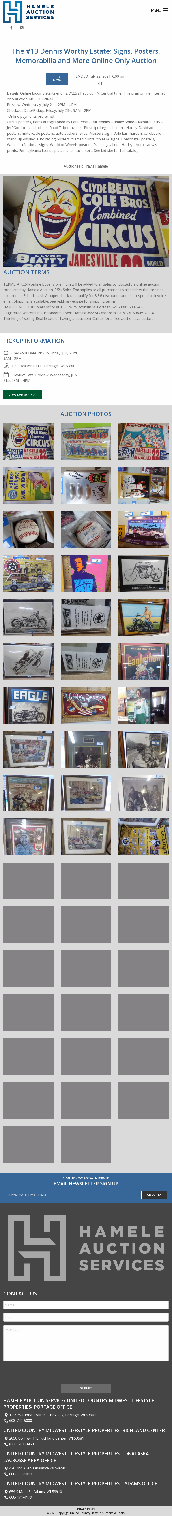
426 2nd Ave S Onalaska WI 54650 (34, 1468)
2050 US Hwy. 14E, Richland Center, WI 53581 (43, 1438)
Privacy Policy (86, 1509)
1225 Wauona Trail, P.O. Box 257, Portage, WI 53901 (49, 1414)
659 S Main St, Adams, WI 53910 (32, 1491)
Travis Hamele (96, 166)
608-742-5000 (17, 1420)
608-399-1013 (17, 1473)
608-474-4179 (17, 1497)
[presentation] (37, 1373)
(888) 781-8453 (18, 1444)
